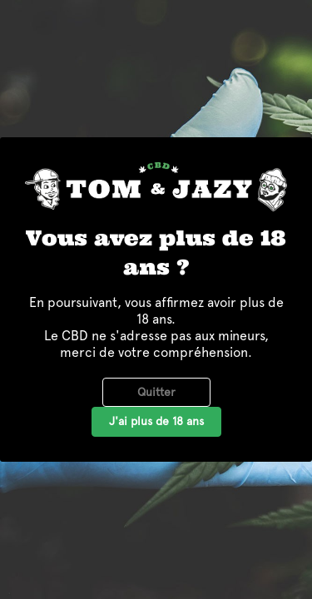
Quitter (156, 392)
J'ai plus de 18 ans (156, 421)
